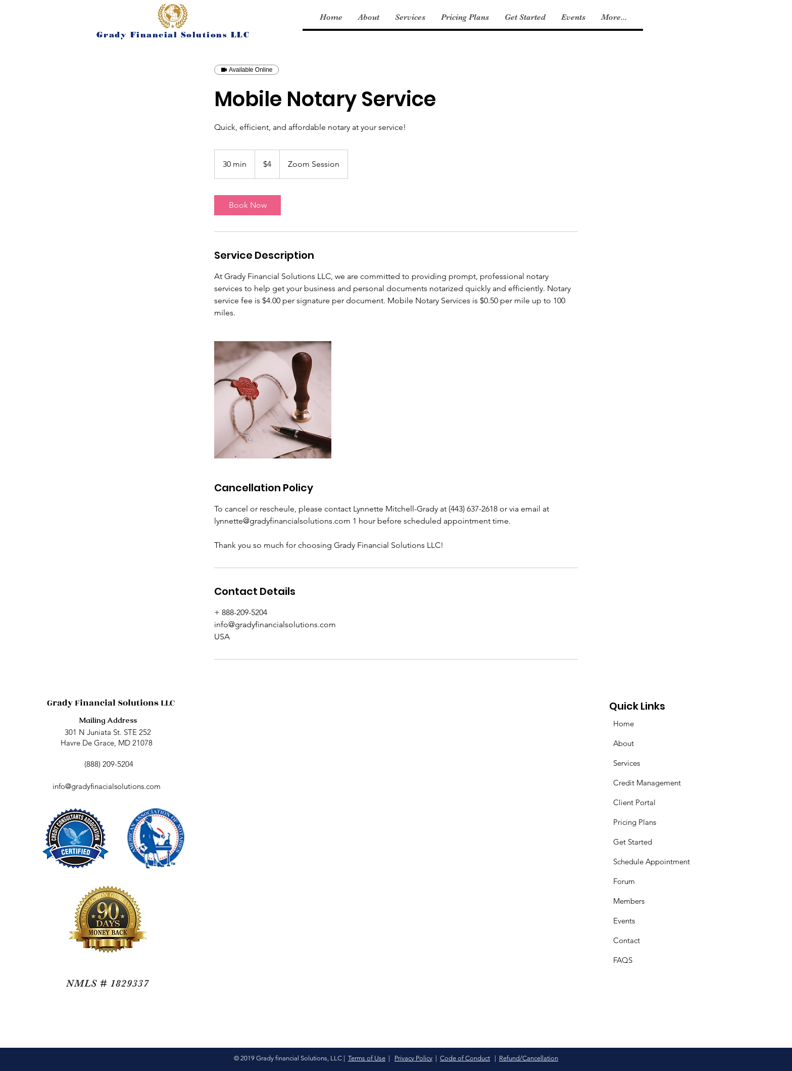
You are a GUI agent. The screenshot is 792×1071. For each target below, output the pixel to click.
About (623, 743)
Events (624, 920)
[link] (247, 205)
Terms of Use (366, 1058)
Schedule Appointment (651, 861)
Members (629, 901)
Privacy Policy (413, 1058)
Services (626, 763)
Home (623, 723)
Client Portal (634, 802)
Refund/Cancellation (528, 1058)
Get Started (632, 842)
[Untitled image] (272, 399)
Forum (624, 881)
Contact (626, 940)
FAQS (622, 960)
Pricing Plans (634, 822)
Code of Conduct (465, 1058)
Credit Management (647, 782)
